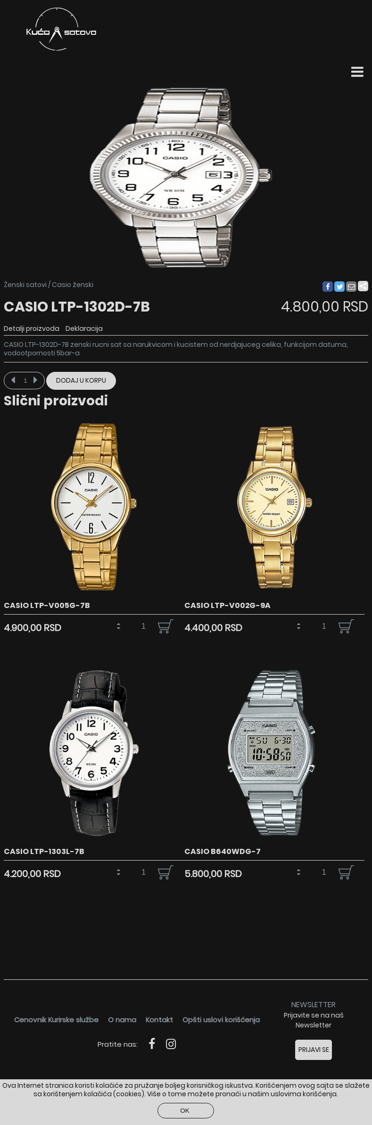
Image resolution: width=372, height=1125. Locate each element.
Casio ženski (72, 284)
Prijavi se (313, 1049)
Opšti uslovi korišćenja (221, 1020)
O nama (122, 1020)
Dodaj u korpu (81, 380)
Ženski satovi (25, 284)
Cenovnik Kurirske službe (56, 1020)
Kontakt (159, 1020)
